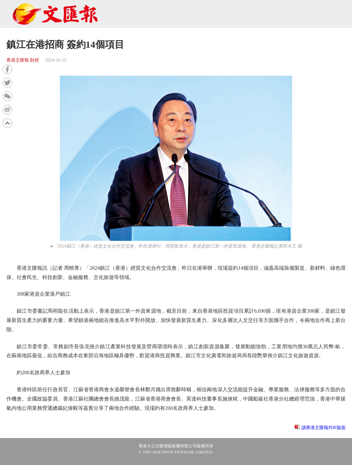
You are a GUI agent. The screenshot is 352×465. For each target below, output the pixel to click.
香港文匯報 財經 (22, 60)
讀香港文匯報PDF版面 (323, 427)
